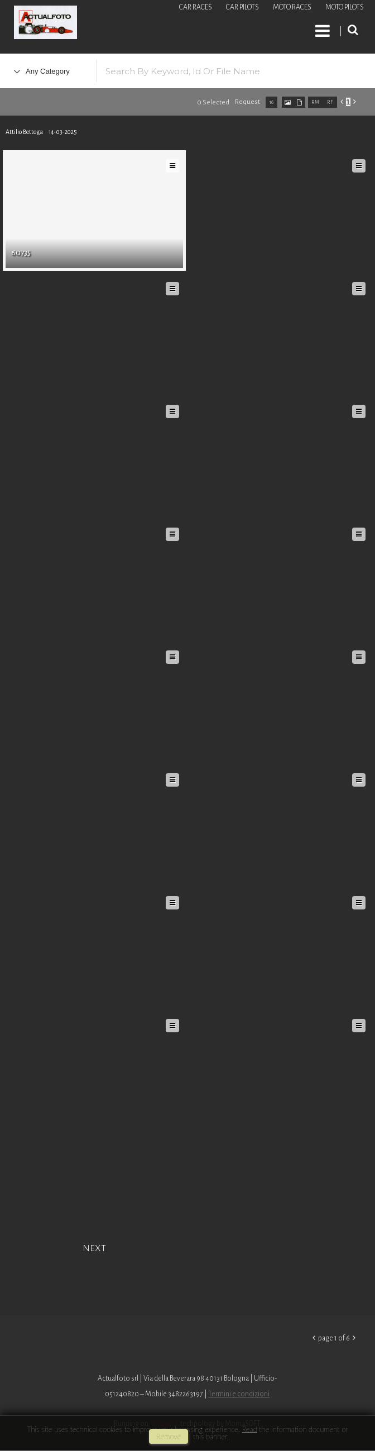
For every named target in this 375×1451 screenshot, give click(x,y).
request (247, 102)
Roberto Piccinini (134, 24)
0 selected (213, 102)
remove (168, 1436)
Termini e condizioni (239, 1394)
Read (249, 1429)
